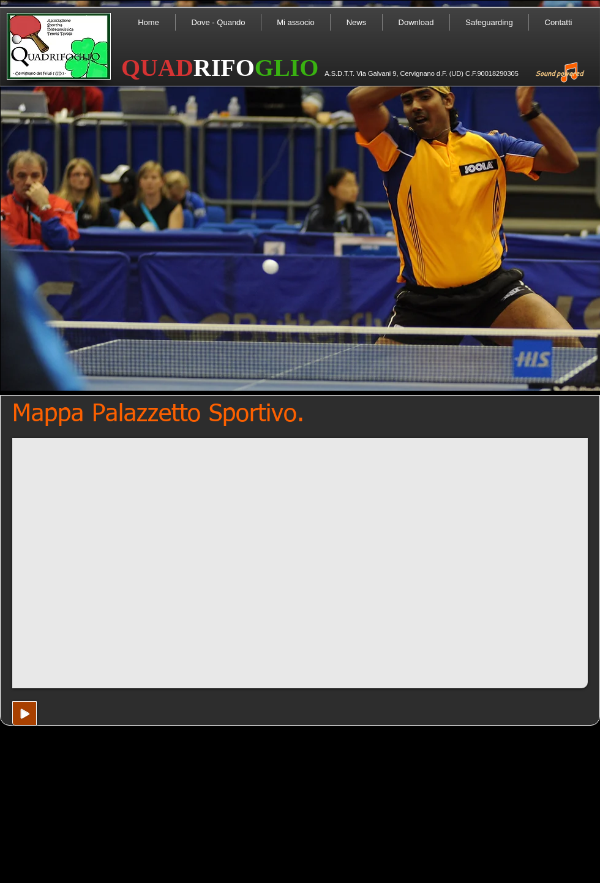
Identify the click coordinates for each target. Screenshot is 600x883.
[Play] (24, 713)
